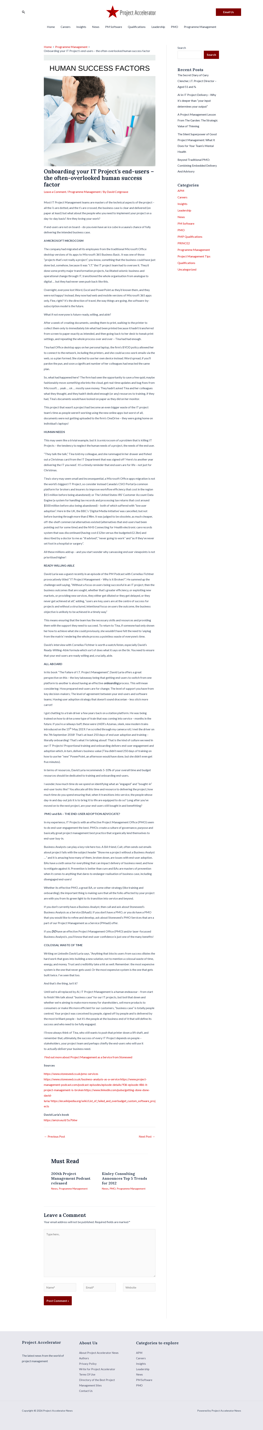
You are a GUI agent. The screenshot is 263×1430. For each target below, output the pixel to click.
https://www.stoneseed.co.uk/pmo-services (71, 1073)
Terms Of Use (87, 1374)
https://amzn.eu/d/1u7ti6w (60, 1120)
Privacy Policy (88, 1363)
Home (51, 26)
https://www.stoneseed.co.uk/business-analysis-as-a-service (82, 1079)
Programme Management (200, 26)
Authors (84, 1358)
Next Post (147, 1136)
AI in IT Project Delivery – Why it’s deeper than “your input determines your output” (197, 100)
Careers (65, 26)
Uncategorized (187, 269)
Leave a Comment (55, 191)
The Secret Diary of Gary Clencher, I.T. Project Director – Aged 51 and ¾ (197, 80)
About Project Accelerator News (99, 1352)
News (95, 26)
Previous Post (54, 1136)
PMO (174, 26)
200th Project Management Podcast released (70, 1178)
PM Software (113, 26)
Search (182, 47)
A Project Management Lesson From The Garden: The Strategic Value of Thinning (198, 120)
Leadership (158, 26)
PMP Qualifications (190, 236)
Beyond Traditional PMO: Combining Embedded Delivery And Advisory (197, 165)
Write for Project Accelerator (97, 1369)
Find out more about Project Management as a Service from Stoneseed (88, 1057)
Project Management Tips (194, 256)
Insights (81, 26)
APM (181, 190)
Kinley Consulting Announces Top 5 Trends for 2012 (124, 1178)
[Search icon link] (23, 12)
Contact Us (86, 1390)
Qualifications (137, 26)
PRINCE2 (184, 243)
